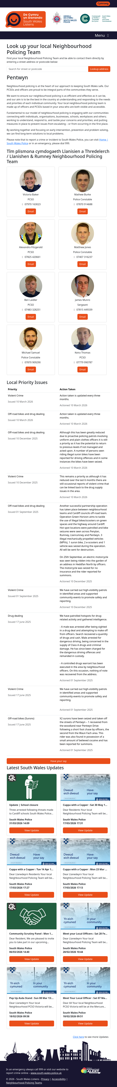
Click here (78, 1037)
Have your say (58, 761)
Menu (102, 35)
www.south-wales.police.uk (46, 1073)
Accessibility (59, 1079)
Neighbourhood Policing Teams (24, 1082)
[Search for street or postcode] (47, 69)
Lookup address (99, 69)
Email (31, 211)
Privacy (45, 1079)
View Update (32, 830)
